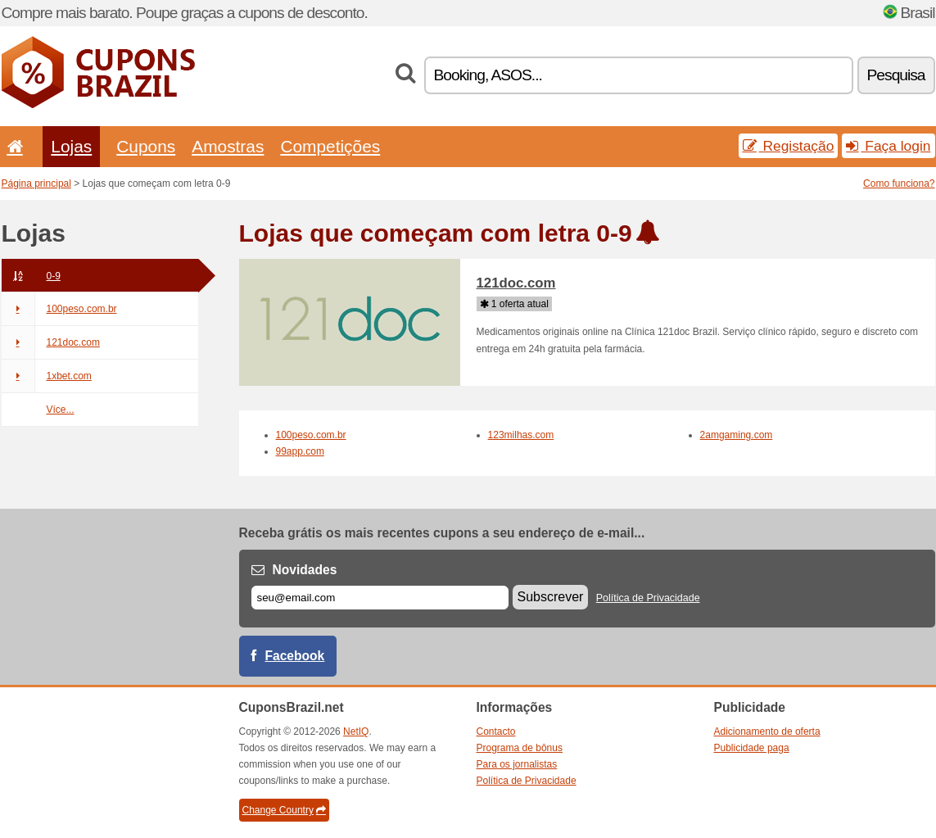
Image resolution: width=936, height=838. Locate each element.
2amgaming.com (736, 435)
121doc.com (51, 342)
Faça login (888, 146)
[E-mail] (380, 597)
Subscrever (551, 597)
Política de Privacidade (648, 598)
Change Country (284, 810)
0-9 (31, 276)
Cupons (145, 146)
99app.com (300, 451)
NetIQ (356, 731)
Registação (788, 146)
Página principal (36, 183)
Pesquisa (896, 75)
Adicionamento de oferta (767, 731)
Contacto (496, 731)
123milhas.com (521, 435)
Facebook (295, 656)
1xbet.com (47, 376)
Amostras (228, 146)
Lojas (71, 146)
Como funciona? (898, 183)
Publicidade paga (751, 748)
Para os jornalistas (517, 764)
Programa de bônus (520, 748)
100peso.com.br (59, 308)
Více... (61, 409)
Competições (330, 146)
